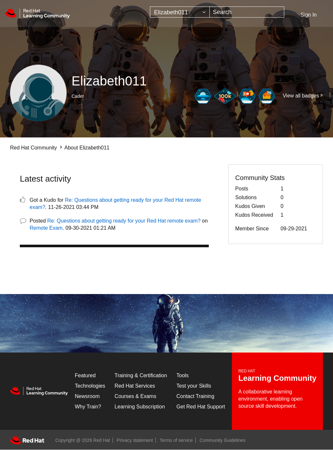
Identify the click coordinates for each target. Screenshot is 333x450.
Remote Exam (46, 228)
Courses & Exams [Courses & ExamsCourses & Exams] (135, 396)
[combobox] (247, 12)
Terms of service (176, 440)
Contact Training (196, 396)
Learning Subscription (139, 406)
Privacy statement (135, 440)
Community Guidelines (223, 440)
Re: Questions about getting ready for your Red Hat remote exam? (123, 221)
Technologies (90, 386)
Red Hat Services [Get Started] (134, 386)
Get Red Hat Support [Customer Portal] (201, 406)
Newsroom (87, 396)
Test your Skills (194, 386)
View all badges (301, 95)
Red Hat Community (33, 147)
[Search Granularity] (179, 12)
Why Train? (88, 406)
